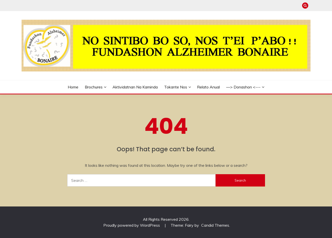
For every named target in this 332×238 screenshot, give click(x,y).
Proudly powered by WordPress (132, 225)
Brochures (94, 87)
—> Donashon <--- (243, 87)
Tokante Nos (175, 87)
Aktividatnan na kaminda (135, 87)
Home (73, 87)
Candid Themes (215, 225)
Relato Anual (208, 87)
